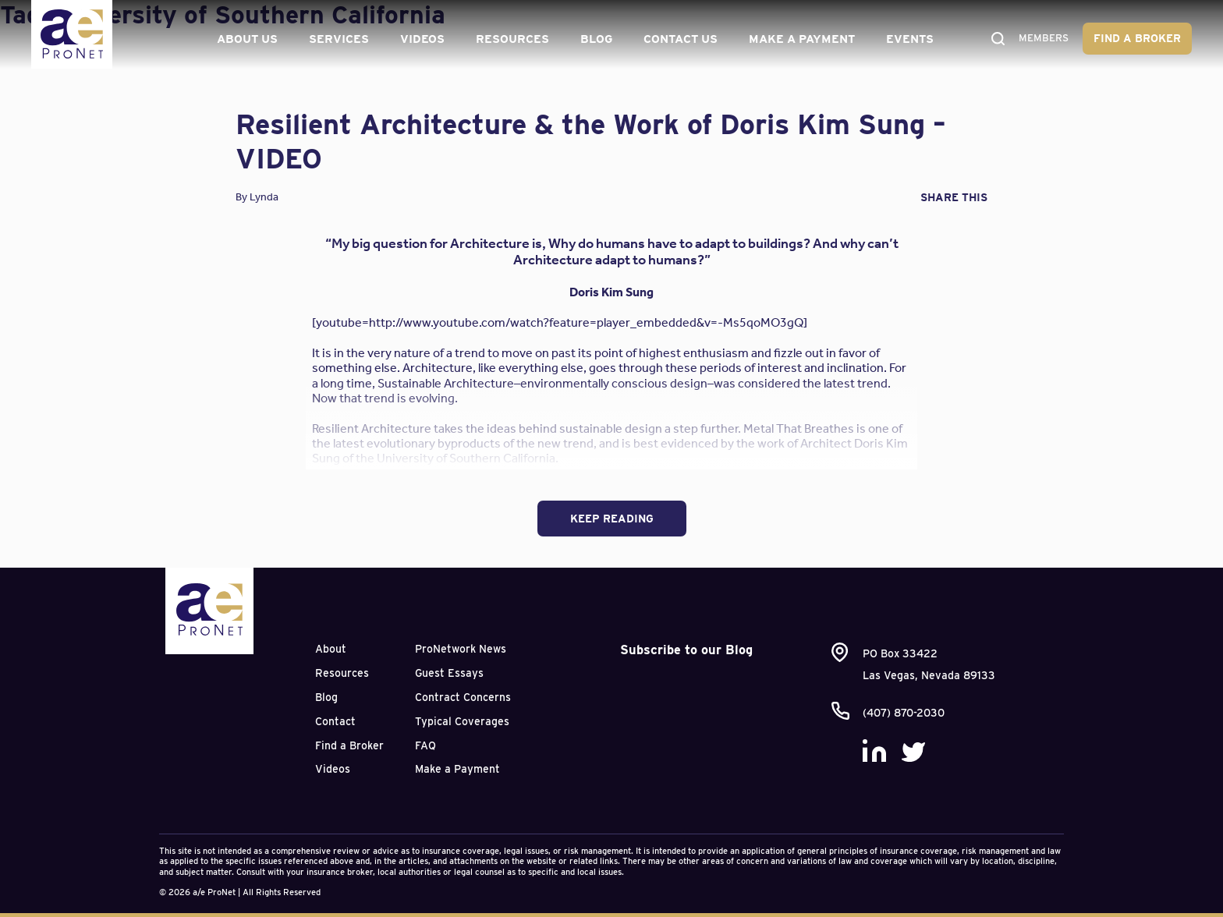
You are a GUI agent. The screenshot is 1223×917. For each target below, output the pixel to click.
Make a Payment (799, 39)
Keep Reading (612, 518)
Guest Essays (449, 673)
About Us (244, 39)
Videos (419, 39)
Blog (593, 39)
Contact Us (677, 39)
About (330, 649)
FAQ (425, 745)
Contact (335, 721)
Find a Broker (1137, 38)
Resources (509, 39)
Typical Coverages (462, 721)
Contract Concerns (463, 697)
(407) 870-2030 (904, 712)
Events (907, 39)
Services (336, 39)
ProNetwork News (460, 649)
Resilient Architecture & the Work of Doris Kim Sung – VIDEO (591, 141)
